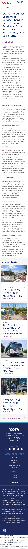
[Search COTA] (22, 2)
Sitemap (15, 477)
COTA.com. (19, 53)
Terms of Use (14, 482)
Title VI (15, 475)
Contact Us (15, 458)
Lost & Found (14, 460)
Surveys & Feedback (14, 465)
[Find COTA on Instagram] (10, 449)
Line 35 (9, 150)
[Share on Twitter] (9, 42)
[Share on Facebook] (6, 42)
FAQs (14, 462)
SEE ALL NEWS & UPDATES (14, 418)
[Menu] (26, 2)
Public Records (15, 480)
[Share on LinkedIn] (12, 42)
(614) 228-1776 (14, 440)
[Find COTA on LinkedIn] (14, 449)
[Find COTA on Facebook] (6, 449)
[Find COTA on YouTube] (22, 449)
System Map (15, 467)
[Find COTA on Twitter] (18, 449)
